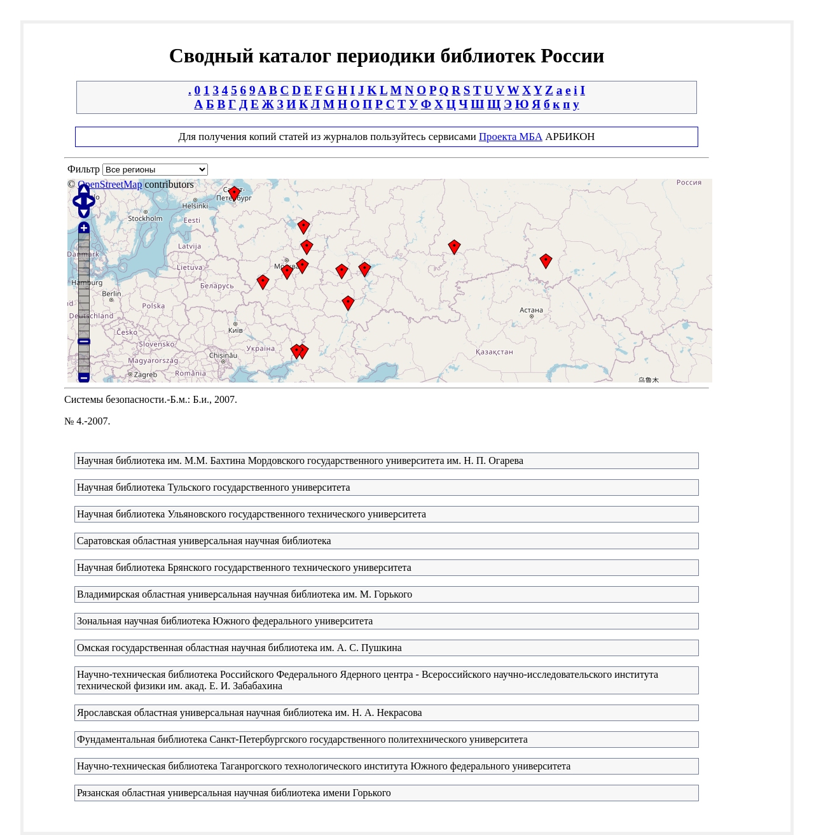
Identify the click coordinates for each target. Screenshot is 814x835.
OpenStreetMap (110, 184)
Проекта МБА (510, 136)
